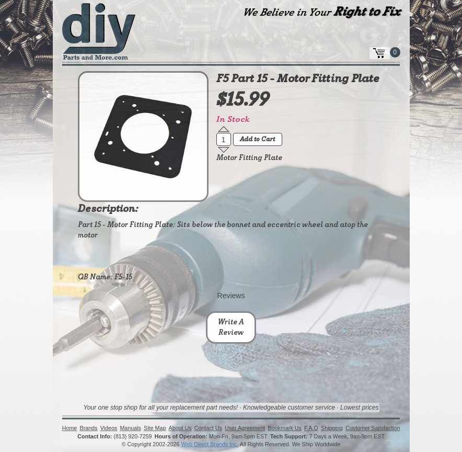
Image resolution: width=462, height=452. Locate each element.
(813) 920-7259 (132, 436)
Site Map (155, 428)
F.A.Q (311, 428)
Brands (88, 428)
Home (69, 428)
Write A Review (231, 327)
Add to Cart (257, 140)
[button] (223, 129)
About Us (179, 428)
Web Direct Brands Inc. (209, 445)
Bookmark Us (284, 428)
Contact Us (208, 428)
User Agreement (245, 428)
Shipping (332, 428)
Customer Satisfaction (372, 428)
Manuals (130, 428)
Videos (108, 428)
